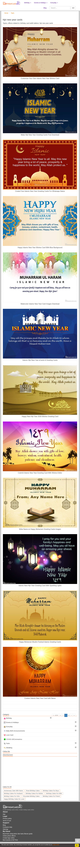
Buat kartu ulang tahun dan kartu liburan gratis (17, 834)
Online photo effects (9, 836)
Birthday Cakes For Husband (13, 793)
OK (77, 845)
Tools (7, 743)
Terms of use (7, 820)
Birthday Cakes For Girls (12, 796)
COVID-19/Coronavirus (13, 739)
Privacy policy (7, 818)
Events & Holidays (11, 722)
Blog (45, 8)
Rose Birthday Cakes (33, 790)
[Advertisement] (40, 771)
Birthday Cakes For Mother (34, 793)
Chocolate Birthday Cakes (31, 796)
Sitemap (5, 829)
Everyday (8, 726)
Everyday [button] (54, 3)
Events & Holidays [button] (40, 3)
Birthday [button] (27, 3)
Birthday (8, 718)
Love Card (8, 735)
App (4, 814)
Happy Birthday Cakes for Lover (14, 799)
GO (73, 8)
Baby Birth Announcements (14, 731)
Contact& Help (7, 827)
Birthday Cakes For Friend (51, 796)
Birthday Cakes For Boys (51, 790)
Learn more (56, 844)
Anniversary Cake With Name (13, 790)
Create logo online (9, 838)
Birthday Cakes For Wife (54, 793)
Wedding (8, 748)
